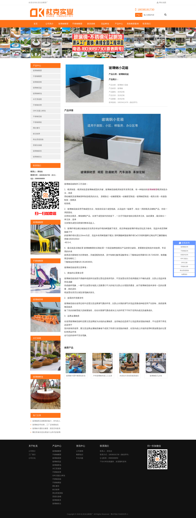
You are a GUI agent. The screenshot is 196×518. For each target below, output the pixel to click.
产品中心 (119, 24)
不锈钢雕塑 (77, 24)
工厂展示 (32, 455)
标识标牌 (36, 134)
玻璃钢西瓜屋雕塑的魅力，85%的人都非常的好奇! (45, 421)
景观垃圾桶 (37, 145)
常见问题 (79, 458)
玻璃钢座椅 (37, 82)
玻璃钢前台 (37, 157)
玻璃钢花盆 (37, 88)
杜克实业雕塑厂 (87, 514)
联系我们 (147, 24)
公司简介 (50, 24)
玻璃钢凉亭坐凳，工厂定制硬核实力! (44, 425)
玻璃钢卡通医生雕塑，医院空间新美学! (45, 428)
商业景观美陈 (38, 139)
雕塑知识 (79, 455)
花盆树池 (105, 24)
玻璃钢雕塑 (63, 24)
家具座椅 (91, 24)
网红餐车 (36, 128)
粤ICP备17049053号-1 (119, 514)
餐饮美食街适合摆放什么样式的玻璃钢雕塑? (45, 432)
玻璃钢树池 (37, 93)
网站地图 (161, 2)
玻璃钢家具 (37, 151)
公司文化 (32, 458)
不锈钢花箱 (37, 116)
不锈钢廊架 (37, 122)
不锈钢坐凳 (37, 105)
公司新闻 (79, 451)
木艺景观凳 (37, 99)
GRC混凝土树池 (39, 111)
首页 (36, 24)
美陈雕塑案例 (133, 24)
